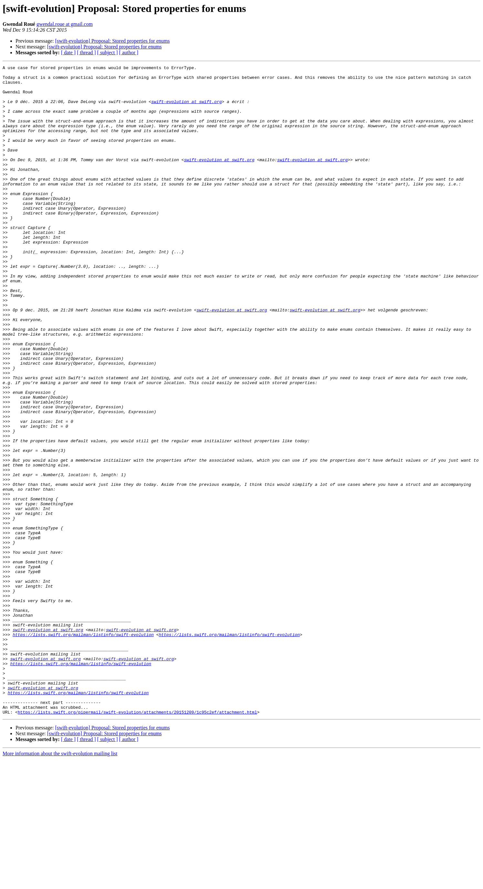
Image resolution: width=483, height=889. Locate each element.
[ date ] (68, 52)
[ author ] (129, 52)
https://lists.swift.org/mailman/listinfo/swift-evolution (83, 749)
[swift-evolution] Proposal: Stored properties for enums (112, 41)
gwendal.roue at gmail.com (64, 24)
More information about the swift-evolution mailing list (60, 883)
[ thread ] (86, 52)
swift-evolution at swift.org (186, 109)
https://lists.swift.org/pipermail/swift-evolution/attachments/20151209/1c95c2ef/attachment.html (137, 842)
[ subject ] (107, 52)
